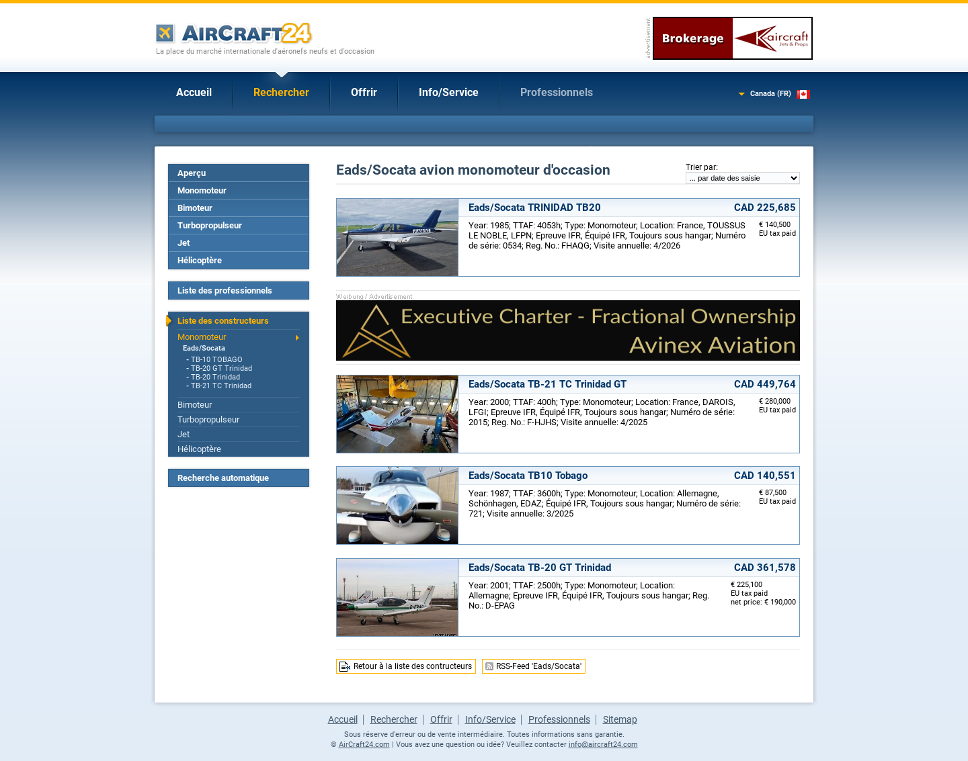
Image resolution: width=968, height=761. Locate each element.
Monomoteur (202, 190)
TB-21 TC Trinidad (221, 386)
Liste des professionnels (224, 290)
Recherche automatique (223, 478)
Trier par (701, 167)
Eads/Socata (204, 348)
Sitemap (620, 719)
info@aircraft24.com (603, 744)
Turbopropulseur (209, 225)
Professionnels (556, 92)
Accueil (194, 92)
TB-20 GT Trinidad (221, 368)
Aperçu (191, 173)
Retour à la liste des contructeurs (413, 666)
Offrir (364, 92)
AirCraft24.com (364, 744)
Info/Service (449, 92)
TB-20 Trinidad (215, 377)
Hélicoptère (199, 260)
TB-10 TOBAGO (217, 359)
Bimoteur (194, 208)
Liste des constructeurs (223, 321)
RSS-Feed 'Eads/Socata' (538, 666)
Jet (183, 243)
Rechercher (281, 92)
